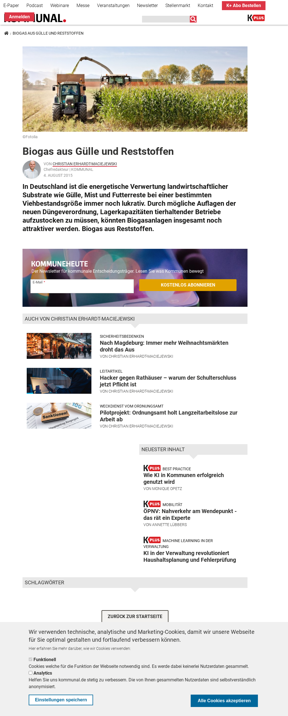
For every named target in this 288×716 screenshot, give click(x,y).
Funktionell (44, 659)
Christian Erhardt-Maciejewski (85, 164)
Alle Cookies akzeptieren (224, 700)
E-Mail (37, 282)
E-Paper (11, 5)
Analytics (42, 673)
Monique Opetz (167, 488)
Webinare (59, 5)
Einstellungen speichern (61, 699)
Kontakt (205, 5)
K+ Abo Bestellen (243, 5)
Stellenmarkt (177, 5)
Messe (82, 5)
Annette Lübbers (169, 524)
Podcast (34, 5)
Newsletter (147, 5)
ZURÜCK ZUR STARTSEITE (135, 616)
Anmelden (19, 16)
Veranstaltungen (113, 5)
